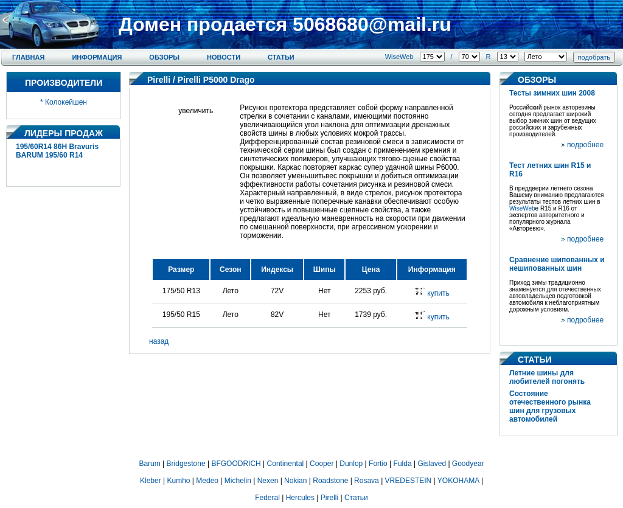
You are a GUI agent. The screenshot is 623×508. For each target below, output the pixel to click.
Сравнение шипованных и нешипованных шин (557, 264)
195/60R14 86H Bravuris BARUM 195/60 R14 (57, 150)
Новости (223, 57)
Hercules (300, 497)
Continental (285, 463)
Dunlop (351, 463)
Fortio (378, 463)
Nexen (268, 480)
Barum (149, 463)
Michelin (237, 480)
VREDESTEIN (408, 480)
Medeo (207, 480)
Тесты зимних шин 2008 (552, 93)
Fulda (403, 463)
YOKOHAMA (458, 480)
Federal (267, 497)
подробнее (585, 145)
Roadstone (330, 480)
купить (438, 293)
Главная (28, 57)
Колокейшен (66, 102)
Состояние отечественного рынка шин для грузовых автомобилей (550, 406)
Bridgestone (186, 463)
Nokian (295, 480)
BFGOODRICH (235, 463)
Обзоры (164, 57)
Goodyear (468, 463)
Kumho (178, 480)
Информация (97, 57)
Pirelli (158, 80)
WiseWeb (399, 56)
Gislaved (431, 463)
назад (159, 341)
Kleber (150, 480)
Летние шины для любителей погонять (547, 377)
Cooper (321, 463)
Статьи (281, 57)
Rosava (366, 480)
